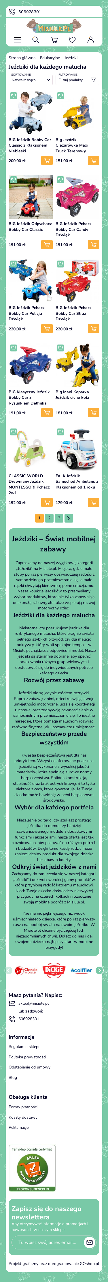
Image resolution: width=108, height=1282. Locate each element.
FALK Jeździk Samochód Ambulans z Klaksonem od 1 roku (77, 481)
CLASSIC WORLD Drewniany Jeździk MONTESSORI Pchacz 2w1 (29, 484)
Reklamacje (19, 1127)
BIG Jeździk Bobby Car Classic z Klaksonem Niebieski (30, 145)
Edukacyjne (50, 58)
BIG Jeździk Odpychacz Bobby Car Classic (30, 226)
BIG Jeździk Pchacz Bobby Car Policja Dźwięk (27, 313)
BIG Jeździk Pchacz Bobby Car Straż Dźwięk (74, 313)
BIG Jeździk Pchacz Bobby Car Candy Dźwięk (74, 229)
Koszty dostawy (23, 1117)
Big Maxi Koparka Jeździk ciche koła (72, 394)
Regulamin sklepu (25, 1046)
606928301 (25, 12)
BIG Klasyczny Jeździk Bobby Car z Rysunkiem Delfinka (29, 397)
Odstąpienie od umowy (29, 1067)
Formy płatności (23, 1107)
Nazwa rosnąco (24, 80)
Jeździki (71, 58)
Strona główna (22, 58)
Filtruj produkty (77, 80)
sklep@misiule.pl (29, 1003)
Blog (13, 1077)
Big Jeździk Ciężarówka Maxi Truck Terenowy (72, 145)
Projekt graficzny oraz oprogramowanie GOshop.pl (54, 1263)
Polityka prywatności (27, 1057)
